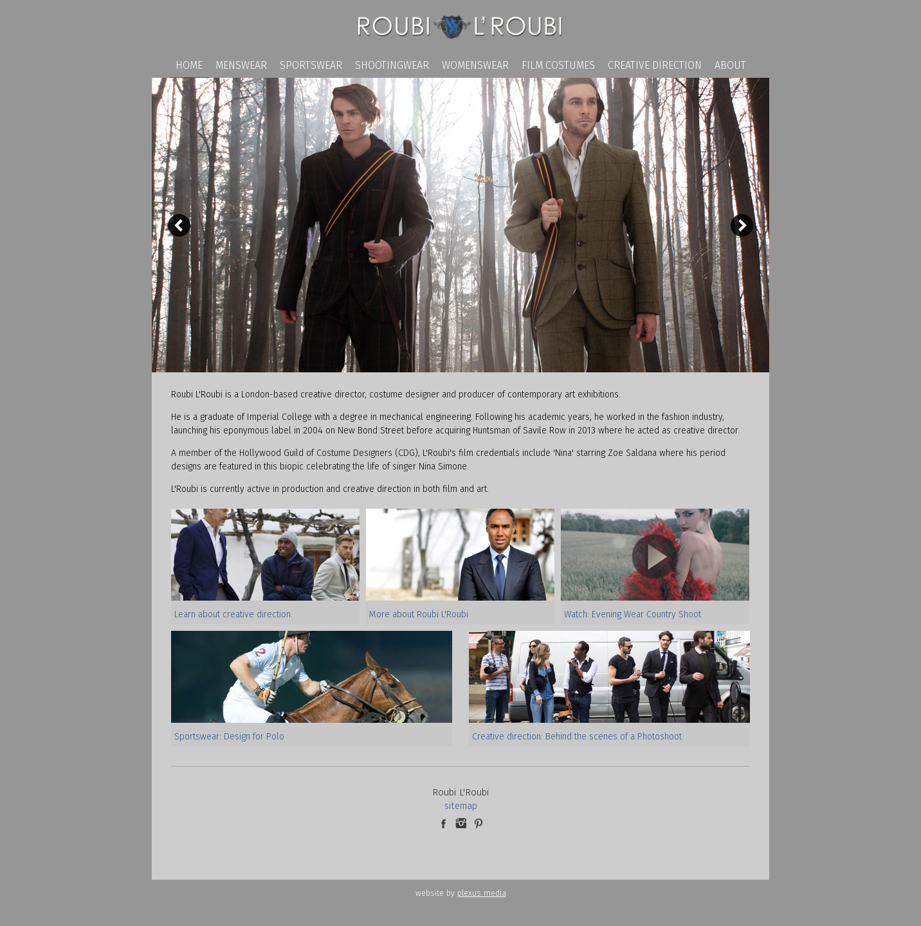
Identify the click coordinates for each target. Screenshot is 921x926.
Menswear (241, 65)
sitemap (460, 806)
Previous (179, 225)
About (730, 65)
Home (189, 65)
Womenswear (475, 65)
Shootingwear (392, 65)
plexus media (481, 893)
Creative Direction (655, 65)
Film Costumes (558, 65)
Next (742, 225)
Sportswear (311, 65)
